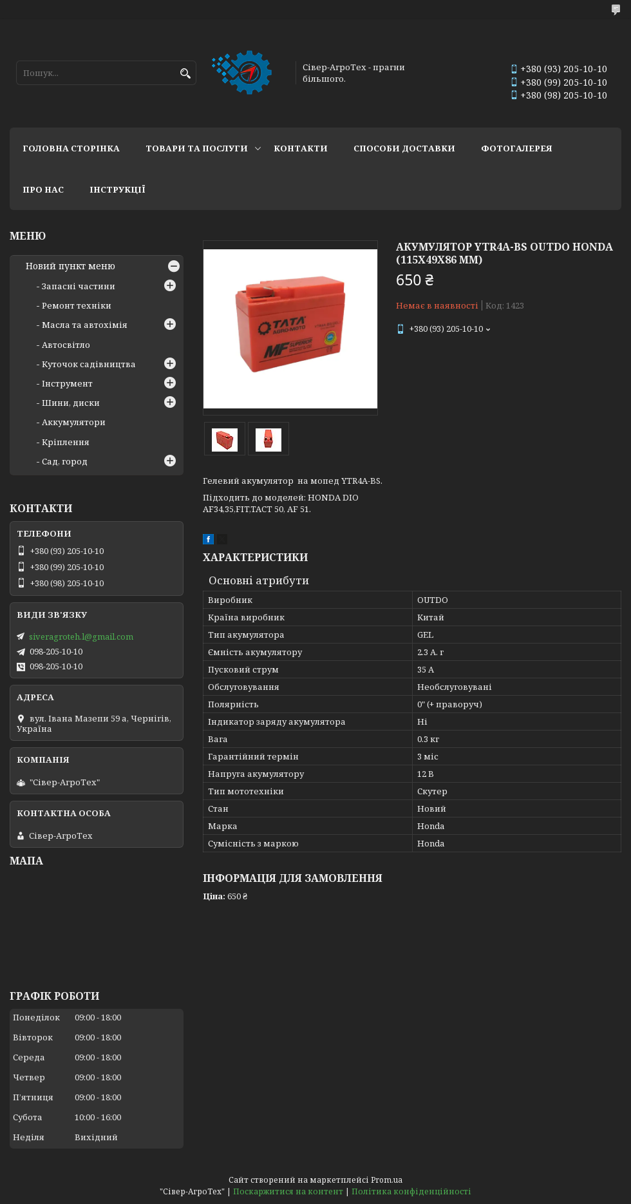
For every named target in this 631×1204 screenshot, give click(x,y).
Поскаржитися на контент (288, 1191)
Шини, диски (71, 402)
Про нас (43, 189)
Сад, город (65, 461)
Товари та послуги (197, 148)
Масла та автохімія (84, 324)
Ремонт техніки (76, 305)
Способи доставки (404, 148)
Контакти (301, 148)
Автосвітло (66, 344)
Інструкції (117, 189)
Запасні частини (78, 286)
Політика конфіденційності (411, 1191)
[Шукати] (185, 73)
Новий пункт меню (70, 266)
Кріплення (65, 442)
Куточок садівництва (89, 364)
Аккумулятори (74, 422)
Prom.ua (386, 1179)
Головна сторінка (71, 148)
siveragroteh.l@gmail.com (81, 636)
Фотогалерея (516, 148)
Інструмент (67, 383)
